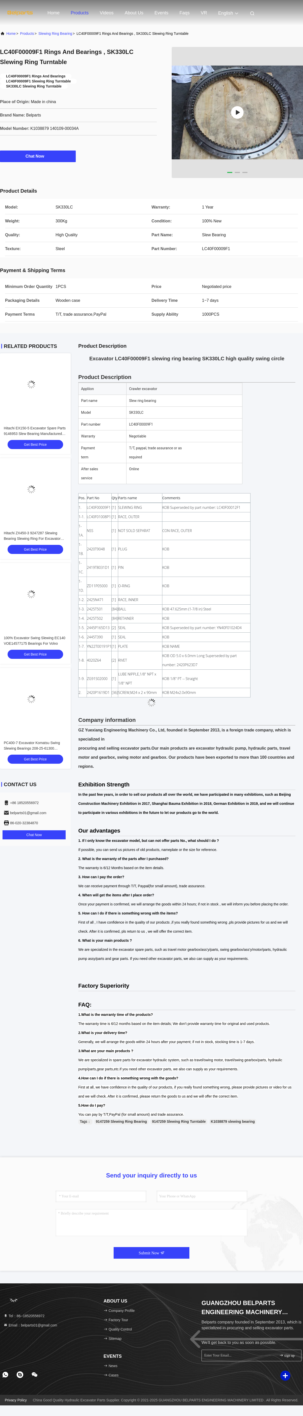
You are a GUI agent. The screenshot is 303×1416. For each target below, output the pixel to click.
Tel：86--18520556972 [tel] (24, 1316)
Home (53, 12)
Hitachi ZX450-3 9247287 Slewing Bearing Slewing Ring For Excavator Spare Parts (32, 538)
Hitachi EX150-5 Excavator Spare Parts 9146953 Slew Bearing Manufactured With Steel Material (35, 433)
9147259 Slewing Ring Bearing (121, 1121)
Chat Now (38, 156)
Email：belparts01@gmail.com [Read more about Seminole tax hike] (30, 1325)
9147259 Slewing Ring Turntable (179, 1121)
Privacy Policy (16, 1400)
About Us (134, 12)
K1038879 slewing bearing (233, 1121)
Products (80, 12)
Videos (107, 12)
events (161, 12)
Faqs (185, 12)
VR (204, 12)
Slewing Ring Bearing (55, 34)
